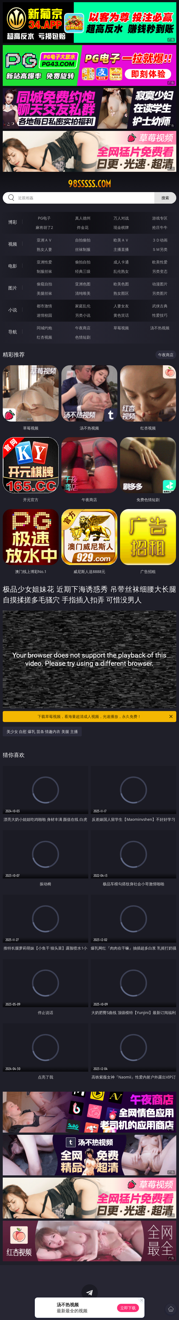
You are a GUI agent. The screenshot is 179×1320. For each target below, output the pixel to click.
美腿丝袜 (44, 293)
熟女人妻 (44, 249)
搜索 (165, 197)
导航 (12, 332)
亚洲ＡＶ (44, 240)
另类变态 (159, 271)
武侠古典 (159, 305)
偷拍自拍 (82, 262)
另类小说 (82, 315)
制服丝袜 (44, 271)
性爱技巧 (159, 315)
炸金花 (83, 227)
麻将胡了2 (44, 227)
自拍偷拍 (82, 240)
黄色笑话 (121, 315)
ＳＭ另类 (159, 249)
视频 (12, 244)
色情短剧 (82, 337)
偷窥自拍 (44, 284)
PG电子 (44, 218)
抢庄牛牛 (159, 227)
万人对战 (121, 218)
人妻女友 (121, 305)
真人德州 (82, 218)
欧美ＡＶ (121, 240)
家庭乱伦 (82, 305)
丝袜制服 (82, 249)
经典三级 (82, 271)
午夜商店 (82, 327)
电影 (12, 266)
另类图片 (159, 293)
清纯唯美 (82, 293)
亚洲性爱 (44, 262)
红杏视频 (44, 337)
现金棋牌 (121, 227)
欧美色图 (121, 284)
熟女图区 (121, 293)
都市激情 (44, 305)
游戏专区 (159, 218)
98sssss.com (89, 183)
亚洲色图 (82, 284)
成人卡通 (121, 262)
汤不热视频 (159, 327)
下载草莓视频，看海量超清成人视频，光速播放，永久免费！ (106, 716)
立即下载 (128, 1307)
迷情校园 (44, 315)
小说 (12, 310)
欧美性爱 (159, 262)
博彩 (12, 222)
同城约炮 (44, 327)
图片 (12, 288)
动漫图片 (159, 284)
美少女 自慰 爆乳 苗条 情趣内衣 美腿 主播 (42, 731)
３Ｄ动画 (159, 240)
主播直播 (121, 249)
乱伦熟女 (121, 271)
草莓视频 (121, 327)
